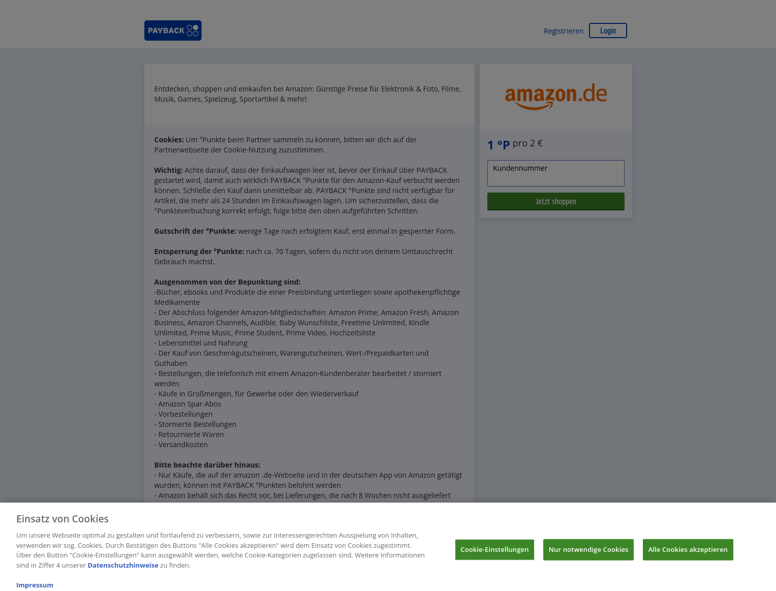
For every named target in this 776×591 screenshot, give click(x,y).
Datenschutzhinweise (123, 568)
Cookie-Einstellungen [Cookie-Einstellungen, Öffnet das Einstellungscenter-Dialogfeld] (494, 552)
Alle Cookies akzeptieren (688, 552)
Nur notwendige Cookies (589, 552)
